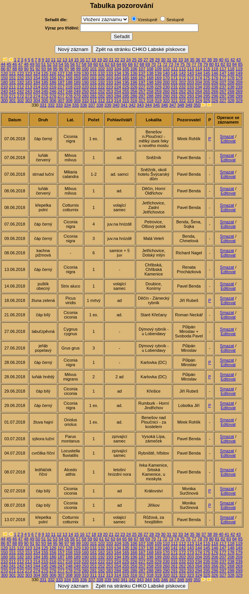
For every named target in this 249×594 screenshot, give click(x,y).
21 (111, 59)
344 (148, 105)
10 (47, 59)
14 (70, 59)
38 (209, 59)
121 (12, 73)
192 (101, 82)
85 (240, 64)
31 (169, 59)
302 (20, 100)
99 (78, 69)
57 (78, 64)
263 (190, 91)
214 (36, 87)
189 (77, 82)
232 (182, 87)
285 (125, 96)
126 (52, 73)
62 (107, 64)
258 (150, 91)
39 (215, 59)
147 (223, 73)
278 (69, 96)
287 (141, 96)
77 (194, 64)
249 (77, 91)
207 (223, 82)
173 (190, 78)
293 (190, 96)
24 (128, 59)
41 (226, 59)
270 (4, 96)
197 (141, 82)
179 (238, 78)
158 (69, 78)
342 (132, 105)
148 (230, 73)
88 (14, 69)
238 (230, 87)
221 (93, 87)
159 (77, 78)
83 (228, 64)
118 (230, 69)
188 (69, 82)
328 (230, 100)
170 (166, 78)
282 (101, 96)
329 (238, 100)
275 (44, 96)
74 (176, 64)
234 (198, 87)
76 (188, 64)
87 (8, 69)
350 (196, 105)
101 (93, 69)
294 (198, 96)
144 (198, 73)
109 (158, 69)
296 (214, 96)
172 (182, 78)
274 (36, 96)
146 (214, 73)
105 (125, 69)
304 (36, 100)
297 (223, 96)
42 (232, 59)
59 (90, 64)
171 (174, 78)
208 (230, 82)
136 (133, 73)
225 (125, 87)
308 (69, 100)
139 (158, 73)
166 (133, 78)
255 (125, 91)
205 (206, 82)
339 (107, 105)
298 (230, 96)
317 (141, 100)
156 (52, 78)
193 (109, 82)
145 (206, 73)
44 (3, 64)
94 (49, 69)
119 (239, 69)
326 (214, 100)
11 (53, 59)
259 (158, 91)
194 (117, 82)
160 (85, 78)
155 (44, 78)
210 (4, 87)
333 (59, 105)
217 (60, 87)
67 (136, 64)
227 (141, 87)
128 (69, 73)
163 (109, 78)
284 (117, 96)
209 (238, 82)
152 (20, 78)
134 (117, 73)
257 (141, 91)
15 (76, 59)
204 (198, 82)
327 (223, 100)
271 (12, 96)
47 (20, 64)
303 (28, 100)
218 (69, 87)
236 (214, 87)
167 (141, 78)
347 (172, 105)
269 (238, 91)
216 (52, 87)
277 (60, 96)
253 (109, 91)
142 (182, 73)
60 (95, 64)
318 (150, 100)
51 (43, 64)
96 (61, 69)
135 (125, 73)
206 (214, 82)
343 (140, 105)
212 (20, 87)
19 (99, 59)
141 (174, 73)
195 (125, 82)
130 (85, 73)
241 (12, 91)
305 (44, 100)
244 (36, 91)
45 (8, 64)
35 (192, 59)
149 (238, 73)
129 (77, 73)
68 (141, 64)
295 (206, 96)
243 (28, 91)
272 (20, 96)
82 (223, 64)
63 (113, 64)
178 (230, 78)
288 (150, 96)
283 (109, 96)
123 (28, 73)
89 (20, 69)
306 (52, 100)
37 (203, 59)
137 (141, 73)
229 (158, 87)
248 (69, 91)
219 (77, 87)
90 (26, 69)
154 (36, 78)
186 (52, 82)
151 (12, 78)
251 (93, 91)
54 (61, 64)
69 (147, 64)
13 (65, 59)
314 (117, 100)
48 (26, 64)
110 (166, 69)
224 (117, 87)
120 (4, 73)
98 (72, 69)
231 (174, 87)
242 (20, 91)
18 (93, 59)
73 (171, 64)
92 (38, 69)
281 (93, 96)
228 (150, 87)
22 (116, 59)
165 (125, 78)
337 (91, 105)
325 (206, 100)
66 (130, 64)
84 (234, 64)
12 (59, 59)
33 (180, 59)
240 (4, 91)
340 (116, 105)
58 (84, 64)
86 (3, 69)
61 (101, 64)
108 (150, 69)
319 (158, 100)
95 (55, 69)
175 (206, 78)
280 (85, 96)
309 (77, 100)
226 (133, 87)
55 (66, 64)
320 (166, 100)
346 (164, 105)
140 (166, 73)
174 (198, 78)
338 (99, 105)
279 (77, 96)
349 (189, 105)
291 (174, 96)
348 (180, 105)
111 (174, 69)
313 (109, 100)
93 (43, 69)
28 (151, 59)
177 (223, 78)
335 (75, 105)
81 (217, 64)
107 (141, 69)
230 (166, 87)
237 (223, 87)
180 (4, 82)
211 (12, 87)
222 (101, 87)
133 (109, 73)
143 (190, 73)
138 (150, 73)
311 (93, 100)
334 (67, 105)
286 (133, 96)
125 (44, 73)
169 (158, 78)
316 (133, 100)
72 (165, 64)
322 (182, 100)
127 (60, 73)
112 (182, 69)
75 (182, 64)
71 (159, 64)
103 (109, 69)
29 (157, 59)
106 (133, 69)
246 (52, 91)
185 (44, 82)
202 (182, 82)
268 (230, 91)
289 (158, 96)
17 (88, 59)
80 (211, 64)
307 (60, 100)
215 (44, 87)
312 (101, 100)
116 (214, 69)
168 (150, 78)
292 (182, 96)
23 (123, 59)
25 (134, 59)
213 (28, 87)
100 (85, 69)
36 (198, 59)
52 (49, 64)
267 (223, 91)
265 (206, 91)
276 (52, 96)
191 (93, 82)
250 (85, 91)
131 (93, 73)
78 (200, 64)
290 (166, 96)
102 (101, 69)
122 (20, 73)
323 (190, 100)
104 (117, 69)
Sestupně (175, 19)
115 (206, 69)
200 (166, 82)
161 (93, 78)
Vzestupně (147, 19)
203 (190, 82)
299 (238, 96)
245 (44, 91)
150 (4, 78)
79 (205, 64)
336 (83, 105)
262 (182, 91)
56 (72, 64)
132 (101, 73)
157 (60, 78)
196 (133, 82)
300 (4, 100)
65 (124, 64)
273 (28, 96)
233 (190, 87)
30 (163, 59)
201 (174, 82)
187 (60, 82)
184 (36, 82)
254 (117, 91)
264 (198, 91)
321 (174, 100)
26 (140, 59)
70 (153, 64)
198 (150, 82)
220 (85, 87)
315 (125, 100)
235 (206, 87)
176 (214, 78)
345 (156, 105)
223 (109, 87)
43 (238, 59)
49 (32, 64)
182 (20, 82)
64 (118, 64)
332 (51, 105)
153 (28, 78)
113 (190, 69)
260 (166, 91)
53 (55, 64)
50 (38, 64)
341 (124, 105)
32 (175, 59)
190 (85, 82)
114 (198, 69)
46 (14, 64)
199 (158, 82)
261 (174, 91)
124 (36, 73)
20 (105, 59)
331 (43, 105)
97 (67, 69)
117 (223, 69)
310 (85, 100)
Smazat (227, 136)
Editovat (228, 141)
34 (186, 59)
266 (214, 91)
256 (133, 91)
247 (60, 91)
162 (101, 78)
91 (32, 69)
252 (101, 91)
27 (146, 59)
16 (82, 59)
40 (221, 59)
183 (28, 82)
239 (238, 87)
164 (117, 78)
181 (12, 82)
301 (12, 100)
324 (198, 100)
